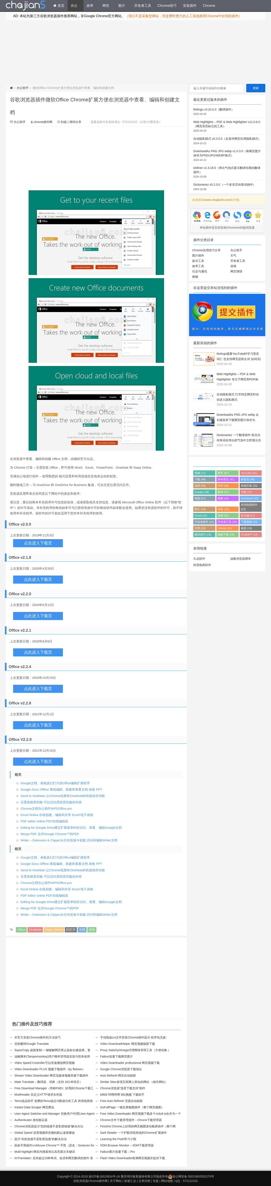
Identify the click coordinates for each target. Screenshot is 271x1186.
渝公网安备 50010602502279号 (191, 1176)
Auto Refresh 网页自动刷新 (118, 1075)
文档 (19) (200, 528)
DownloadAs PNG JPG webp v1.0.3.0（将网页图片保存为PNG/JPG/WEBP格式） (227, 155)
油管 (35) (200, 485)
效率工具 (198, 266)
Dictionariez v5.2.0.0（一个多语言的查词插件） (227, 187)
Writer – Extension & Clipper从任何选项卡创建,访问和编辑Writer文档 (69, 840)
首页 (58, 5)
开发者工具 (142, 5)
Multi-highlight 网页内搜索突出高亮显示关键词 (44, 1151)
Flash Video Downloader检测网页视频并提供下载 (132, 1158)
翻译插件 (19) (203, 534)
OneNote (35, 929)
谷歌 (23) (223, 509)
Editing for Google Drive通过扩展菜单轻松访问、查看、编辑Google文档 (71, 827)
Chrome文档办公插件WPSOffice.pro (46, 808)
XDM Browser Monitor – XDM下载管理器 (127, 1145)
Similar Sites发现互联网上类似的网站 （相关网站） (134, 1082)
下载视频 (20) (249, 521)
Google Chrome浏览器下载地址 (121, 1069)
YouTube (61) (249, 473)
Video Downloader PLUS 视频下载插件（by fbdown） (49, 1069)
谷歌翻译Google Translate (31, 1043)
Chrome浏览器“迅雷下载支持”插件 (122, 1088)
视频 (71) (200, 473)
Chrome (209, 5)
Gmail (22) (201, 515)
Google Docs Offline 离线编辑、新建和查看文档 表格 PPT (61, 789)
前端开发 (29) (249, 485)
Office (21, 929)
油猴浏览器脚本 (240, 558)
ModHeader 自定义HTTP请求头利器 (38, 1094)
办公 (74, 5)
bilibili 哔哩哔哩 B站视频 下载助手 (122, 1094)
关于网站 (116, 1181)
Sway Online (54, 929)
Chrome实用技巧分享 (206, 250)
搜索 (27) (200, 498)
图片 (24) (200, 509)
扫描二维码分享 (71, 122)
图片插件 (198, 255)
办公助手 (23, 88)
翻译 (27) (223, 492)
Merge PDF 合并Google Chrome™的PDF (50, 834)
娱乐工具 (198, 260)
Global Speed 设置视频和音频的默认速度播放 (44, 1132)
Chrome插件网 (26, 6)
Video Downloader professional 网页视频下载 (130, 1063)
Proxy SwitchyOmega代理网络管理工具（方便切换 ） (135, 1050)
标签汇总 (130, 1181)
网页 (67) (223, 473)
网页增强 (236, 271)
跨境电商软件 (202, 565)
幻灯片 (71, 929)
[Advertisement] (135, 52)
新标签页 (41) (226, 479)
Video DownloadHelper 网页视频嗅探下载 (127, 1043)
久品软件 (199, 558)
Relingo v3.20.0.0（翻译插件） (227, 112)
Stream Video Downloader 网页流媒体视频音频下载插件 (51, 1075)
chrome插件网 (43, 122)
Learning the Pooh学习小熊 (118, 1139)
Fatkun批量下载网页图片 (116, 1056)
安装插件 (189, 5)
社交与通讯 (199, 271)
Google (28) (202, 492)
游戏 (233, 266)
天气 (233, 255)
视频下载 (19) (226, 534)
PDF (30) (223, 485)
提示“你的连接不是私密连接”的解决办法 (40, 1139)
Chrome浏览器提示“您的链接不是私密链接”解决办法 (48, 1126)
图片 (121, 5)
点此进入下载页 (38, 579)
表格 (92, 929)
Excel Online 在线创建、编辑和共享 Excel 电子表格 (57, 815)
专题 (156, 1181)
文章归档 (144, 1181)
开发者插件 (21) (204, 521)
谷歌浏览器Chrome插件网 (90, 1181)
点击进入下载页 (38, 543)
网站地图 (167, 1181)
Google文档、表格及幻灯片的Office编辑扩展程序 (55, 783)
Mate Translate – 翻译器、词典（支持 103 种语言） (48, 1082)
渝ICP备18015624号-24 (104, 1176)
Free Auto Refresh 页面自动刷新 (121, 1101)
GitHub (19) (225, 528)
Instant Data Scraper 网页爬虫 (34, 1107)
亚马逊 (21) (248, 515)
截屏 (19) (246, 528)
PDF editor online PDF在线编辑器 (44, 821)
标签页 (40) (248, 479)
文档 (82, 929)
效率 (90, 5)
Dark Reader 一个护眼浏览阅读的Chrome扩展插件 (133, 1132)
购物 (195, 276)
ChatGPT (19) (249, 534)
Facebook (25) (250, 498)
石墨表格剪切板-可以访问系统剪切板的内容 (51, 802)
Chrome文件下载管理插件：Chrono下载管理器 (131, 1120)
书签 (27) (246, 492)
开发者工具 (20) (227, 521)
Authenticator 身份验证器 (30, 1120)
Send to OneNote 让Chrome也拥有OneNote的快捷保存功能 (63, 796)
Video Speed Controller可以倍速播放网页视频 (44, 1063)
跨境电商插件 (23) (249, 507)
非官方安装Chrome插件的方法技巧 (37, 1037)
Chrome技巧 (167, 5)
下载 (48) (200, 479)
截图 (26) (223, 498)
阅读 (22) (223, 515)
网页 (105, 5)
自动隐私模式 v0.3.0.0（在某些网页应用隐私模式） (227, 141)
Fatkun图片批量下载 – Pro (117, 1151)
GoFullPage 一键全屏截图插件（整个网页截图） (132, 1107)
